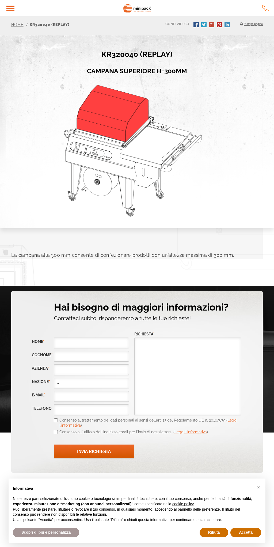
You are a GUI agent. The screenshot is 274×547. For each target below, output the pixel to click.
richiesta (144, 334)
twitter (204, 25)
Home (17, 24)
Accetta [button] (246, 532)
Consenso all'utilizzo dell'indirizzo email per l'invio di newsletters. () (133, 432)
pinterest (220, 25)
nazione (41, 382)
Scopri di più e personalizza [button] (46, 532)
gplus (212, 25)
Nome (38, 342)
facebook (196, 25)
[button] (258, 487)
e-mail (38, 395)
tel (265, 8)
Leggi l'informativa (190, 432)
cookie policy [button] (182, 504)
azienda (40, 368)
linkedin (227, 25)
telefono (42, 409)
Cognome (42, 355)
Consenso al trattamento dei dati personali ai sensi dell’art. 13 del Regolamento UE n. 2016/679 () (148, 423)
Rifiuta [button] (214, 532)
